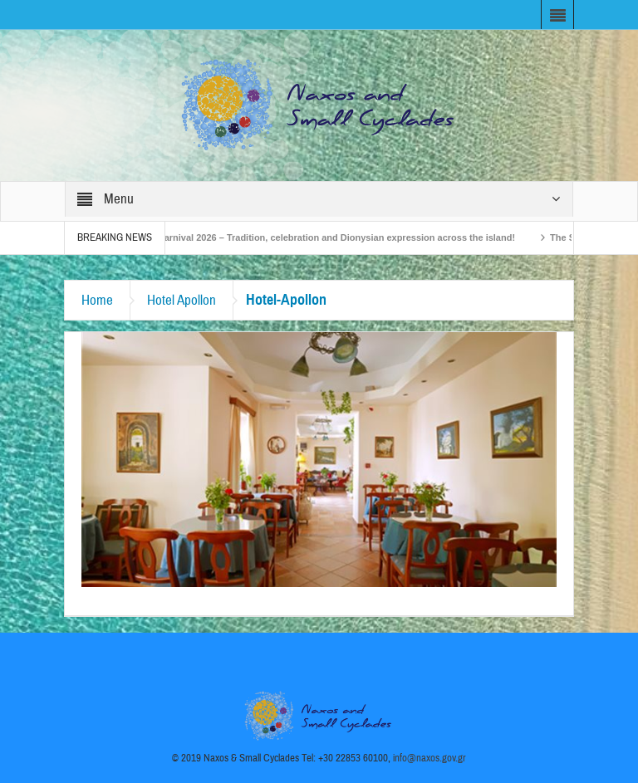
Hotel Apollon (181, 300)
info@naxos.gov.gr (429, 758)
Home (97, 300)
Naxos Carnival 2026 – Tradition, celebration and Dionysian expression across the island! (325, 237)
